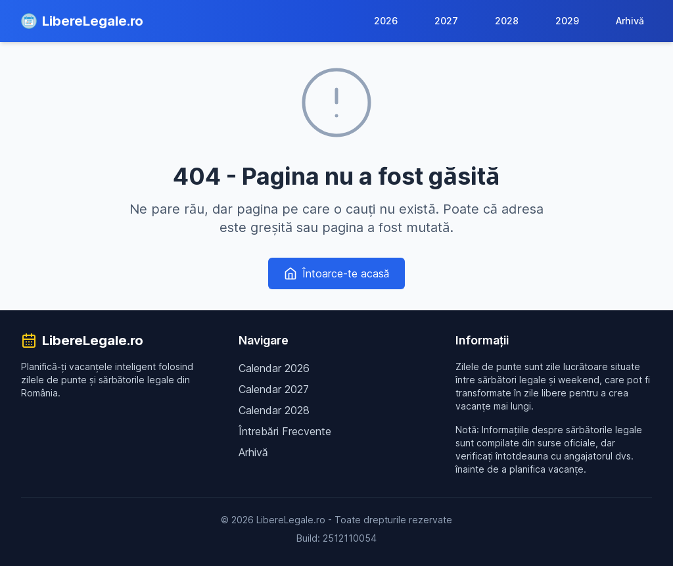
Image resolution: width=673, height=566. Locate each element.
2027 (446, 20)
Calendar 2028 (274, 410)
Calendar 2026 (274, 368)
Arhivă (630, 20)
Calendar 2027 (274, 389)
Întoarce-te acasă (337, 273)
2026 (386, 20)
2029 (567, 20)
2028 (507, 20)
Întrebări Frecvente (285, 431)
